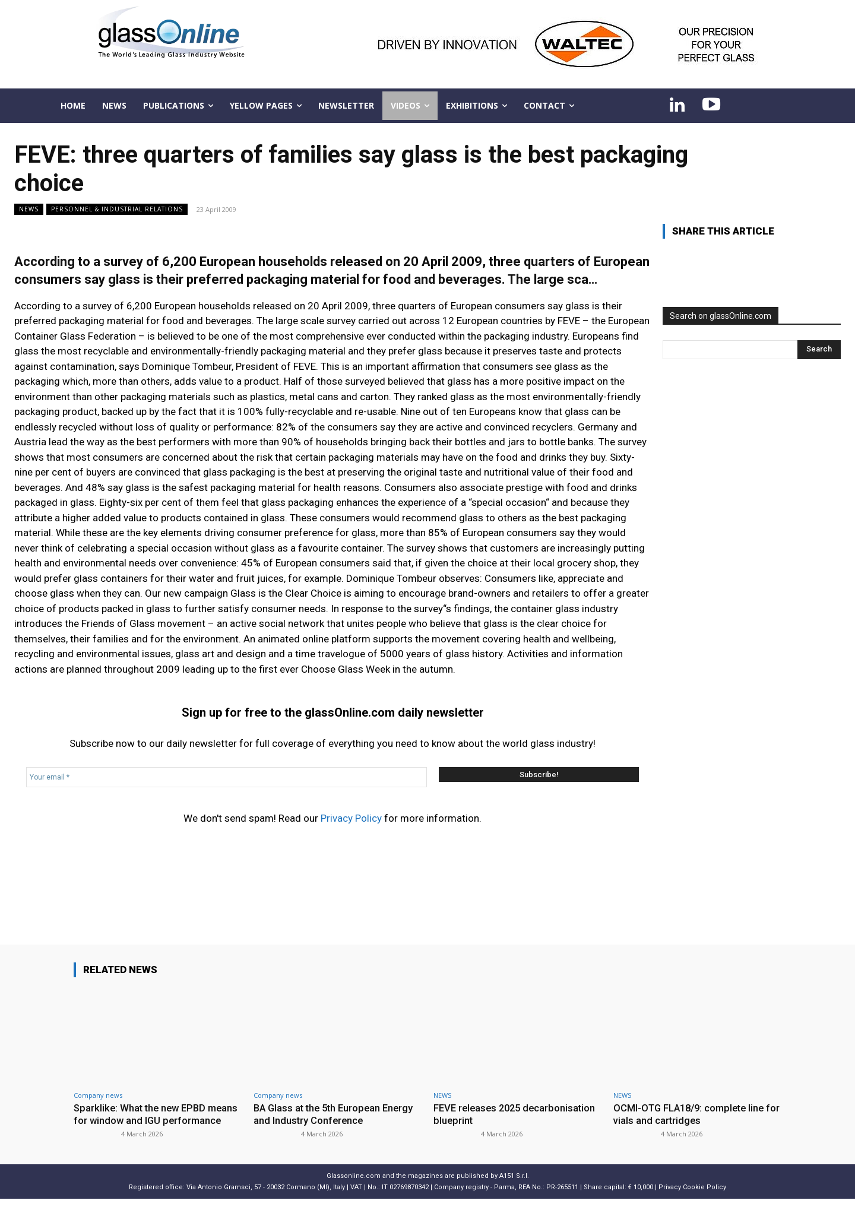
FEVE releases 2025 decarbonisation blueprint (517, 1114)
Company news (98, 1095)
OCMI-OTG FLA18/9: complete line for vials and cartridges (692, 1114)
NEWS (28, 209)
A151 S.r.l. (514, 1187)
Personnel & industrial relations (117, 209)
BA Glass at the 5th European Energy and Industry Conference (337, 1114)
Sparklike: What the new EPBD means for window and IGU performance (142, 1120)
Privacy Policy (351, 818)
